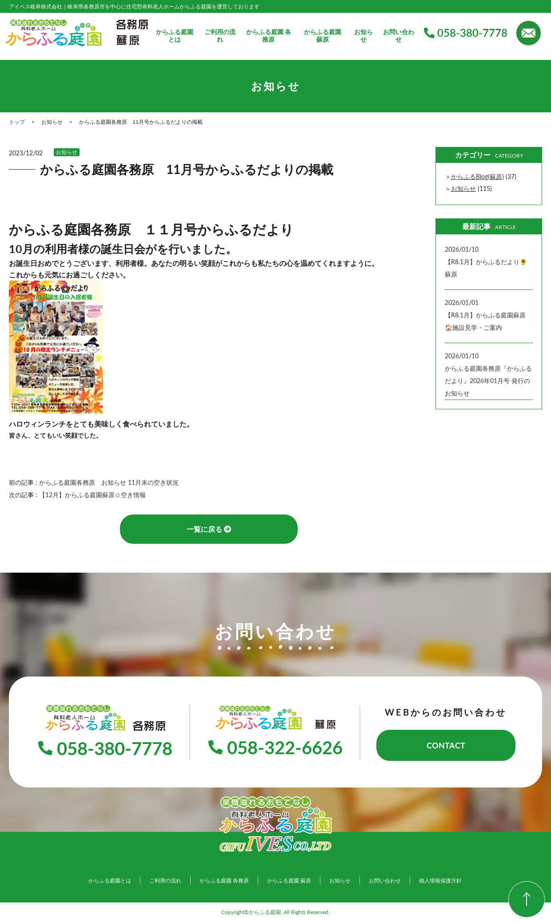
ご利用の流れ (220, 35)
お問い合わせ (398, 35)
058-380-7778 (465, 32)
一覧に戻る (209, 529)
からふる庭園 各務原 (268, 35)
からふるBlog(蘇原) (477, 176)
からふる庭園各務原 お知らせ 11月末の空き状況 (112, 482)
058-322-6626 (275, 747)
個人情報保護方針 (440, 880)
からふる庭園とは (174, 35)
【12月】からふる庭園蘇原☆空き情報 (92, 495)
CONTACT (446, 745)
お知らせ (363, 35)
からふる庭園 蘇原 (322, 35)
